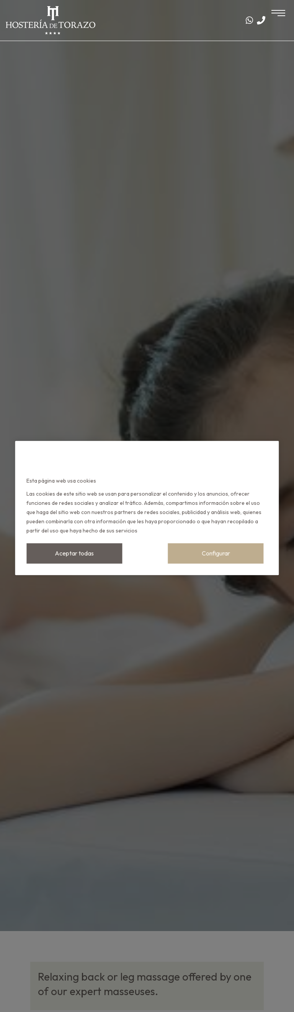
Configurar (216, 553)
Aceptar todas (74, 553)
